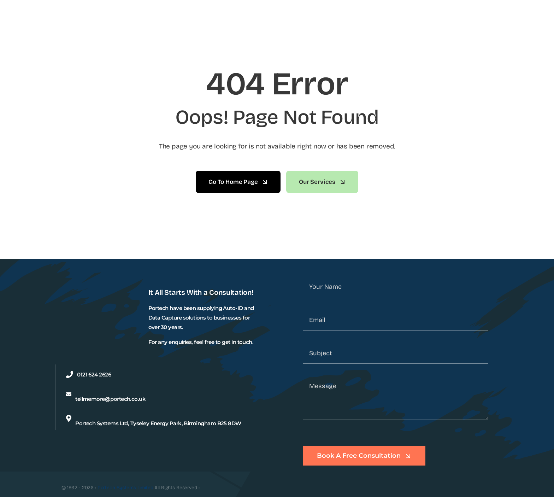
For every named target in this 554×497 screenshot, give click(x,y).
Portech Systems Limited (125, 488)
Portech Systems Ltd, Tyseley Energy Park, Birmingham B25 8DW (158, 423)
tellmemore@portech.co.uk (110, 399)
